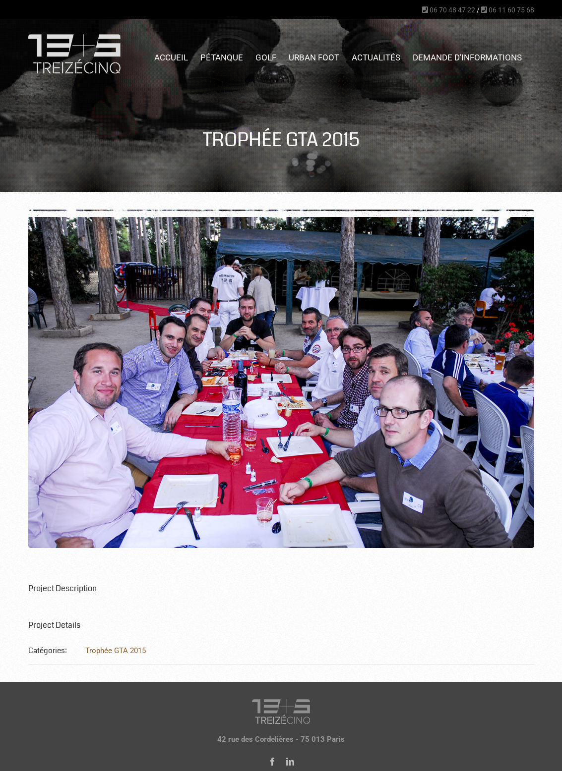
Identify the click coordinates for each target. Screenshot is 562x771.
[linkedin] (290, 762)
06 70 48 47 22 (448, 10)
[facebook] (272, 762)
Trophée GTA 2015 (115, 650)
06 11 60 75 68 (507, 10)
